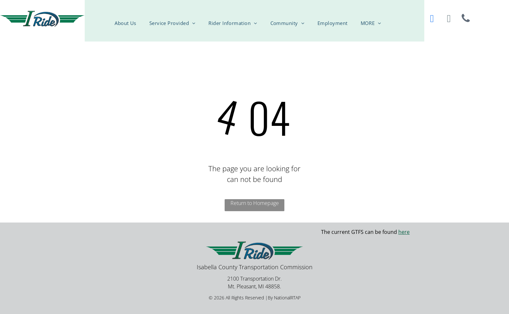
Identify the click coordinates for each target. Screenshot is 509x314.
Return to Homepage (254, 203)
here (404, 231)
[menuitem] (132, 16)
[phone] (466, 19)
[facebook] (432, 19)
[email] (449, 19)
